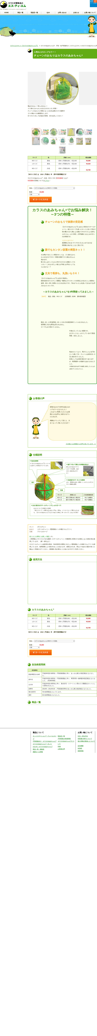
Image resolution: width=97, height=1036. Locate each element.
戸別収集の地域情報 (64, 758)
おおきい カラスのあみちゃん (42, 766)
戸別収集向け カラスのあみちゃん (44, 761)
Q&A (48, 12)
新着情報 (80, 770)
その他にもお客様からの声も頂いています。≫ (81, 446)
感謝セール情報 (38, 771)
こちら (47, 180)
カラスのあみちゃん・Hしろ (42, 764)
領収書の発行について (85, 758)
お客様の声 (61, 769)
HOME (6, 12)
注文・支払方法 (83, 756)
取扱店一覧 (34, 12)
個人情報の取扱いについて (86, 761)
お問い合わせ (62, 12)
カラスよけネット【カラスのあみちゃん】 (24, 46)
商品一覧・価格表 (38, 769)
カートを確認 (93, 2)
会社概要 (80, 765)
